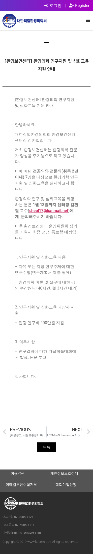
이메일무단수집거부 (21, 485)
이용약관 (18, 474)
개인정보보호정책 (64, 474)
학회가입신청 (66, 485)
